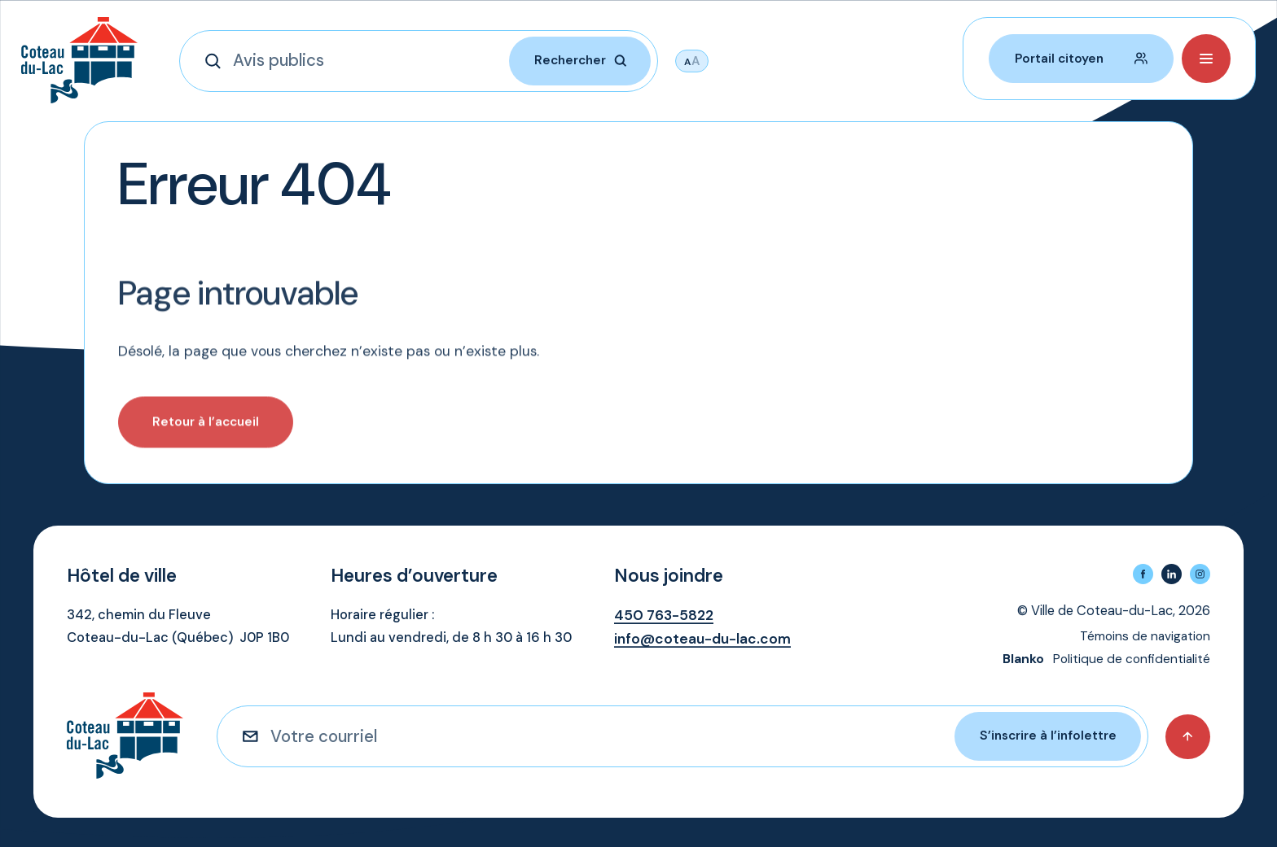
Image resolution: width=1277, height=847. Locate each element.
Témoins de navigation (1145, 636)
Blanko (1023, 659)
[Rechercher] (218, 61)
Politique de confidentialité (1131, 659)
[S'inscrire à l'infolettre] (256, 736)
